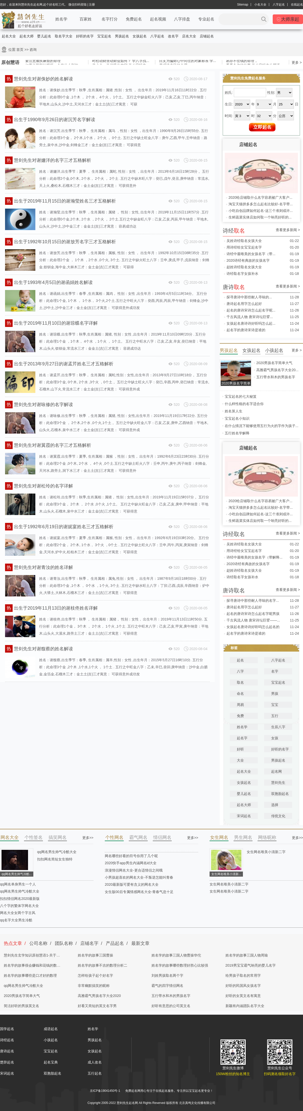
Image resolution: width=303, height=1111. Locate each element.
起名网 (276, 771)
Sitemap (242, 4)
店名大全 (189, 36)
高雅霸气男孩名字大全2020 (99, 996)
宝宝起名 (104, 36)
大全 (240, 760)
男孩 (274, 694)
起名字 (242, 738)
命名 (240, 694)
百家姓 (86, 19)
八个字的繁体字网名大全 (19, 906)
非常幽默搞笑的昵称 (94, 986)
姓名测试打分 (172, 1097)
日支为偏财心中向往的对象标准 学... (187, 61)
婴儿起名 (44, 36)
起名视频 (158, 19)
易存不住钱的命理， (242, 61)
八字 (240, 671)
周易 (240, 705)
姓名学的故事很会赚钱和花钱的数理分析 (32, 966)
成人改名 (95, 1062)
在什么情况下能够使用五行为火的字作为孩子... (261, 426)
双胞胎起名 (280, 794)
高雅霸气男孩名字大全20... (277, 370)
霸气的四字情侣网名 (167, 986)
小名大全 (260, 4)
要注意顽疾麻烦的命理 (43, 61)
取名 (240, 682)
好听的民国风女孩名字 (243, 986)
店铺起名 (207, 36)
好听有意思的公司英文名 (171, 1006)
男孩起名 (122, 36)
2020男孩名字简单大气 (274, 363)
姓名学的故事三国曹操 (95, 955)
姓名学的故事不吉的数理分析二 (102, 965)
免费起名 (134, 19)
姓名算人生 (233, 411)
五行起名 (95, 1073)
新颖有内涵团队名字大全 (244, 1006)
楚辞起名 (7, 1062)
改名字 (173, 36)
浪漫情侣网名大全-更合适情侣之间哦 (134, 870)
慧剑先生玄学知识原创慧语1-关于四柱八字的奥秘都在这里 (32, 956)
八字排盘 (182, 19)
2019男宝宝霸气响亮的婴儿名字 (250, 965)
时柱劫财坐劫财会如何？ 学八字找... (120, 61)
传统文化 (278, 816)
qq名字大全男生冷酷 (16, 920)
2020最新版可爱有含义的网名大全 (132, 884)
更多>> (87, 838)
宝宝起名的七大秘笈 (241, 396)
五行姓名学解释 (237, 433)
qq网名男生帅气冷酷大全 (57, 852)
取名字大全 (63, 36)
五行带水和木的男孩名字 (275, 377)
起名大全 (9, 36)
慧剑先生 (278, 783)
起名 (240, 660)
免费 (240, 716)
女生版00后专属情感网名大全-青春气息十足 (139, 892)
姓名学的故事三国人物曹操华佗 (176, 955)
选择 (274, 805)
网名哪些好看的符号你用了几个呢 (131, 856)
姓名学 (61, 19)
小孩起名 (51, 1040)
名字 (274, 671)
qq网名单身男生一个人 (18, 884)
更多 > (297, 62)
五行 (274, 716)
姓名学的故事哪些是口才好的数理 (30, 975)
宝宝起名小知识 (237, 418)
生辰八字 (278, 727)
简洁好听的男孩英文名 (21, 1006)
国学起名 (7, 1029)
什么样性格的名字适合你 (244, 404)
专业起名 (206, 19)
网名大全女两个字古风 (17, 913)
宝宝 (274, 705)
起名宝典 (51, 1062)
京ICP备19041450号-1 (105, 1091)
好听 (240, 749)
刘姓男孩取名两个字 (167, 975)
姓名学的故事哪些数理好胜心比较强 (180, 965)
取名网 (148, 1097)
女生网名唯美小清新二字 (266, 852)
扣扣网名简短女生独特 (54, 859)
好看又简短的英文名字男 (97, 1006)
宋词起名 (244, 816)
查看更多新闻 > (288, 230)
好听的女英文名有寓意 (243, 996)
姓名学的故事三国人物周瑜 (246, 955)
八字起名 (279, 4)
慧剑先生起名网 (132, 1097)
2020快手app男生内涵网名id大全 (131, 863)
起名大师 (26, 36)
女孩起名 (140, 36)
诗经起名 (7, 1040)
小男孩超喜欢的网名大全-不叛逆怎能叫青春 (139, 877)
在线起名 (297, 4)
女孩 (274, 738)
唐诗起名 (7, 1051)
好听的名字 (85, 36)
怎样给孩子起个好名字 (95, 975)
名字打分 (110, 19)
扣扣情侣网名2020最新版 (20, 899)
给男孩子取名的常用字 (243, 975)
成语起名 (51, 1029)
